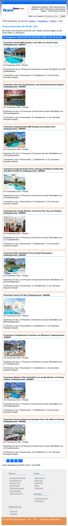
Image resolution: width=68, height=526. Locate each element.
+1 (20, 461)
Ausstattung (43, 21)
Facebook (13, 511)
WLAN (53, 21)
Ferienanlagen (15, 491)
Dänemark (39, 481)
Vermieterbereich (41, 499)
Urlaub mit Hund (16, 494)
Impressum (44, 519)
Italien (37, 486)
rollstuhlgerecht (15, 481)
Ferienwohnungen (16, 488)
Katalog (32, 21)
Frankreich (39, 488)
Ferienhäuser (14, 486)
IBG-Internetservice (18, 519)
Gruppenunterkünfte (17, 478)
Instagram (13, 514)
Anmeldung (39, 501)
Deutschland (40, 478)
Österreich (39, 483)
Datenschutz (55, 519)
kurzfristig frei (14, 483)
